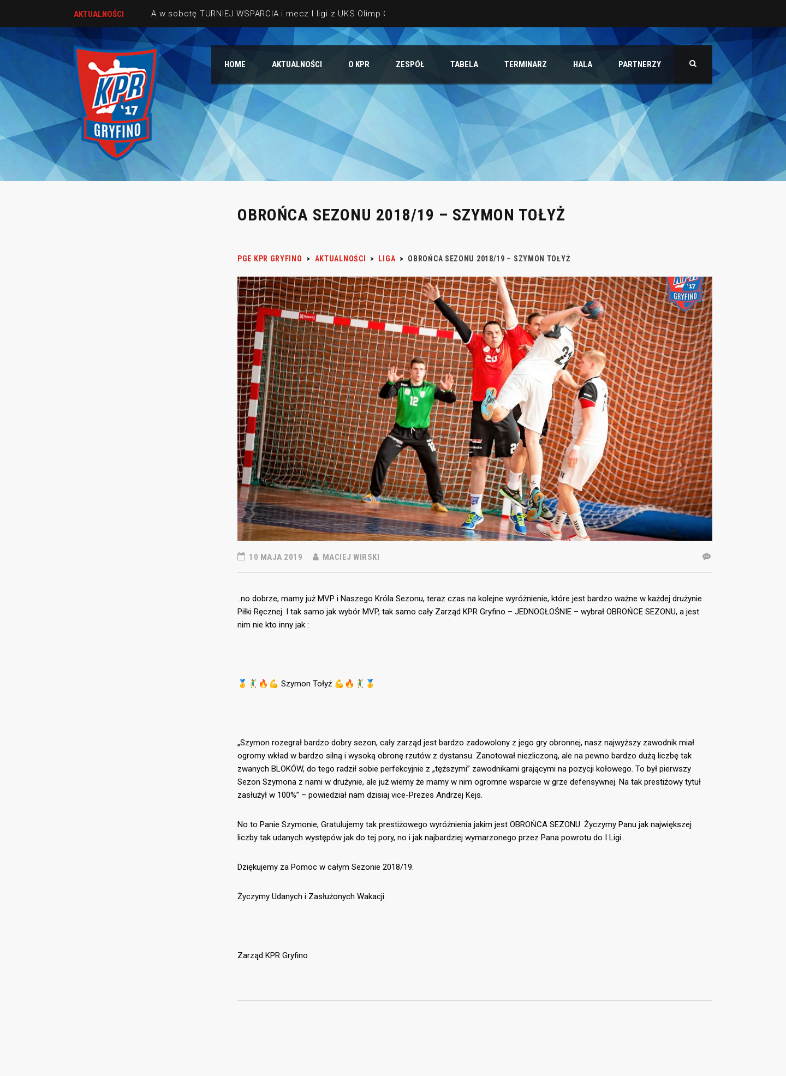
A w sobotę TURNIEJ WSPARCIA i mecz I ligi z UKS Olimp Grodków (285, 14)
